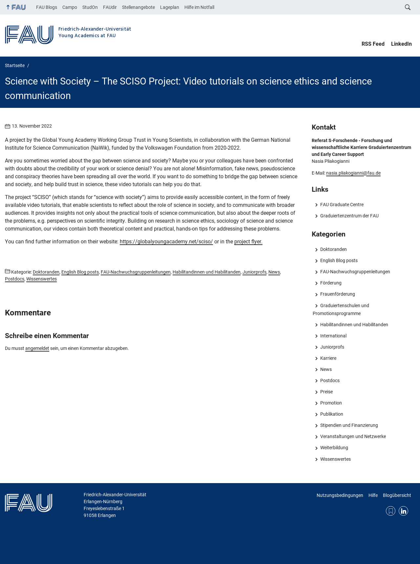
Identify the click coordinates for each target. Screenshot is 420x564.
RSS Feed (373, 44)
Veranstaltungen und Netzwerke (353, 436)
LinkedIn (401, 44)
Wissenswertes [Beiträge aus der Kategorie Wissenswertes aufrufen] (41, 279)
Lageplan (169, 7)
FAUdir (110, 7)
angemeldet (37, 348)
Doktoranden (333, 249)
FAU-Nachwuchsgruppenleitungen (355, 271)
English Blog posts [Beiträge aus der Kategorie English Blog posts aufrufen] (80, 272)
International (333, 335)
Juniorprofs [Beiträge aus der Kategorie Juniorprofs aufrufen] (254, 272)
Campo (69, 7)
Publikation (331, 414)
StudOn (90, 7)
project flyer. (248, 241)
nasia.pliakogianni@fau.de (353, 173)
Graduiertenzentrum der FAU (349, 215)
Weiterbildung (334, 447)
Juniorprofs (332, 347)
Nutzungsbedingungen (340, 495)
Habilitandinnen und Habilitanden (354, 324)
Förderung (331, 282)
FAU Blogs (46, 7)
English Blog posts (339, 260)
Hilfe (373, 495)
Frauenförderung (337, 294)
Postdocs (330, 380)
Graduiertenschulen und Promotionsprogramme (341, 309)
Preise (326, 391)
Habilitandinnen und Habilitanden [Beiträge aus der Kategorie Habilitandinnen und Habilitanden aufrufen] (207, 272)
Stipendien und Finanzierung (349, 425)
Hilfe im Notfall (199, 7)
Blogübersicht (397, 495)
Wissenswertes (335, 459)
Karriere (328, 358)
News (326, 369)
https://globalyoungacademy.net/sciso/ (166, 241)
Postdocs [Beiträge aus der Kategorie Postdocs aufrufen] (14, 279)
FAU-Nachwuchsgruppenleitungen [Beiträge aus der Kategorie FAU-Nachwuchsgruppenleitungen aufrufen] (136, 272)
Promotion (331, 402)
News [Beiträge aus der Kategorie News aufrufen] (274, 272)
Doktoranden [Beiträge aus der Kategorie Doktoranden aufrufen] (46, 272)
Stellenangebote (138, 7)
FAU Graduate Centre (342, 204)
